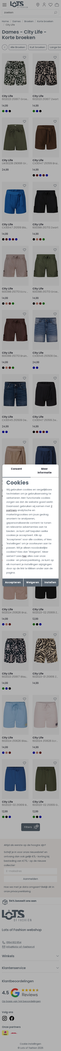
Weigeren (32, 582)
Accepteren (13, 582)
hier (24, 556)
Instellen (50, 582)
